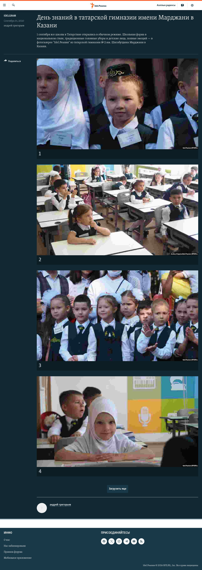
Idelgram (10, 15)
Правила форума (13, 552)
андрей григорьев (14, 25)
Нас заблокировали (15, 546)
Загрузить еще (117, 488)
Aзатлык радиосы (166, 5)
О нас (7, 540)
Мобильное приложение (18, 558)
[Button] (12, 62)
